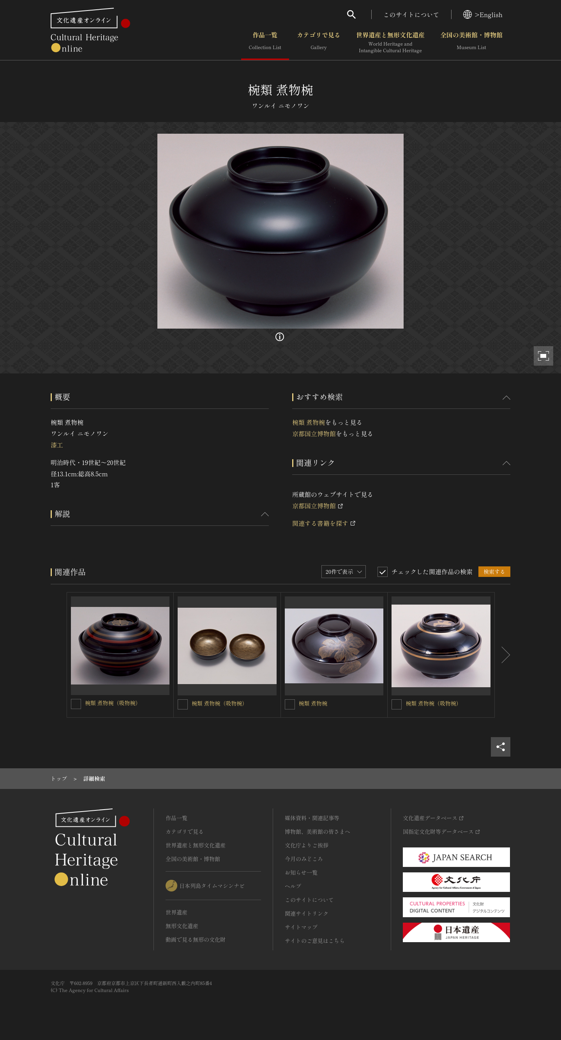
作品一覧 (265, 42)
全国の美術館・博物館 (471, 42)
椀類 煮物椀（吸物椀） (113, 703)
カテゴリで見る (318, 42)
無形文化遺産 (182, 926)
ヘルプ (293, 886)
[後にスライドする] (502, 655)
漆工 (57, 444)
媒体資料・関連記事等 (312, 818)
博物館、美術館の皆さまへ (317, 831)
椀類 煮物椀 (308, 422)
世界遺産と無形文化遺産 (390, 42)
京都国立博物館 (314, 433)
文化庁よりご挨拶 (306, 845)
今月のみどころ (304, 859)
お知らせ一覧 (301, 872)
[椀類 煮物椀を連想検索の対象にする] (290, 704)
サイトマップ (301, 927)
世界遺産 (176, 912)
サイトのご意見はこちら (315, 940)
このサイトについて (411, 14)
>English (483, 14)
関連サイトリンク (306, 913)
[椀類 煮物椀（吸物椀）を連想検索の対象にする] (76, 704)
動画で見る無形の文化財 (196, 939)
